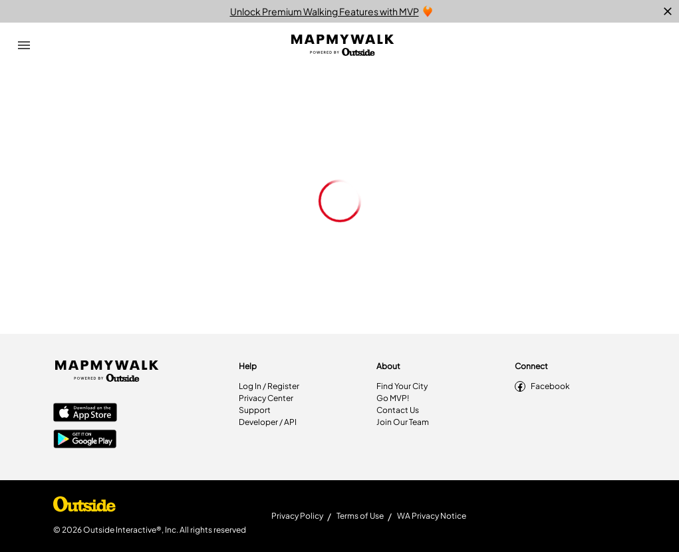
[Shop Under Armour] (84, 507)
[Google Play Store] (85, 440)
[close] (667, 11)
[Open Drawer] (24, 45)
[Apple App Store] (85, 413)
